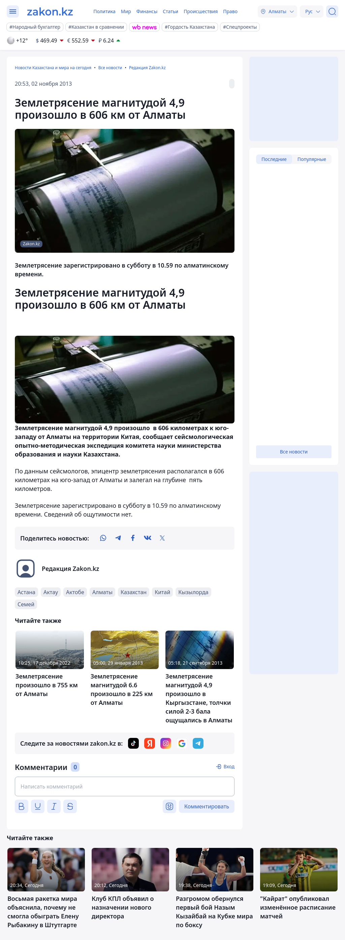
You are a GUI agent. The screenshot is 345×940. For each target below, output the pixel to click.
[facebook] (133, 538)
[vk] (148, 538)
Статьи (170, 11)
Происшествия (201, 11)
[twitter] (162, 538)
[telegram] (118, 538)
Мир (126, 11)
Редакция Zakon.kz (147, 68)
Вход (228, 766)
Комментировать (206, 806)
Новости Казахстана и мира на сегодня (53, 68)
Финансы (147, 11)
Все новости (110, 68)
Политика (104, 11)
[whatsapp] (103, 538)
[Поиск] (332, 11)
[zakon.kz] (50, 11)
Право (230, 11)
